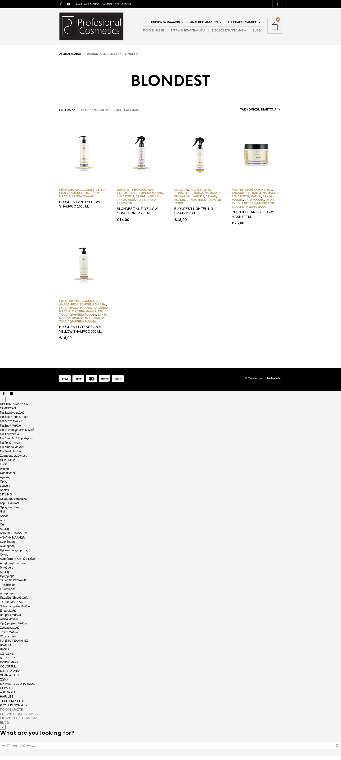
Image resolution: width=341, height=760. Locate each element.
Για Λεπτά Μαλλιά (11, 425)
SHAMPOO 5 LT (10, 678)
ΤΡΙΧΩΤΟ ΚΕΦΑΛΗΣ (13, 584)
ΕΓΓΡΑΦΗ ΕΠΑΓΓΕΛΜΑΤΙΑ (187, 32)
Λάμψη (140, 200)
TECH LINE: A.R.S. (12, 704)
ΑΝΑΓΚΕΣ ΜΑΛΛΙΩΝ (204, 24)
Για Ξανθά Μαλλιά (11, 455)
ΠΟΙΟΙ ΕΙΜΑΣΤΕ (153, 32)
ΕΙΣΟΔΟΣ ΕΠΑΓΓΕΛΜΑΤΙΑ (229, 32)
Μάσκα (256, 200)
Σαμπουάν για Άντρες (13, 459)
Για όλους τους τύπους (14, 420)
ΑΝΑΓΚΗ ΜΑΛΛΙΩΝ (12, 541)
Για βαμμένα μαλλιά (75, 312)
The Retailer (273, 382)
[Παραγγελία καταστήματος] (244, 113)
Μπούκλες (6, 571)
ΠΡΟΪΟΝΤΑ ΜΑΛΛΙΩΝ (165, 24)
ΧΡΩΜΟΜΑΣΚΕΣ (11, 666)
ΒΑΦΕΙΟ (5, 649)
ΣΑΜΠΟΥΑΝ (8, 412)
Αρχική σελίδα (70, 57)
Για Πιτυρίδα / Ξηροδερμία (16, 442)
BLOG (256, 32)
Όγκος (4, 558)
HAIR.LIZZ (6, 700)
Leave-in (123, 193)
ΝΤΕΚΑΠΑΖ (7, 661)
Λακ (2, 524)
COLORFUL (8, 670)
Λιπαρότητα (7, 597)
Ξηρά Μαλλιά (254, 203)
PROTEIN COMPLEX (13, 709)
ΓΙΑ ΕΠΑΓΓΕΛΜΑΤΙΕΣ (242, 24)
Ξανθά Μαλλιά (83, 200)
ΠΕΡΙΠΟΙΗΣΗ (9, 464)
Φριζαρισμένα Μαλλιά (13, 627)
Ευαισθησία (7, 593)
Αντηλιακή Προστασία (13, 567)
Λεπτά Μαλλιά (9, 623)
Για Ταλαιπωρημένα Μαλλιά (81, 316)
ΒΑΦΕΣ (5, 653)
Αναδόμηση (241, 197)
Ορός (3, 485)
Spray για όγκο (9, 511)
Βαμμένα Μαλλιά (149, 197)
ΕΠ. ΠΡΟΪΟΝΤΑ (10, 674)
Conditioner (7, 476)
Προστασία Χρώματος (258, 207)
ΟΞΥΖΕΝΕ (6, 657)
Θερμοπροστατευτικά (13, 502)
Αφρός (4, 519)
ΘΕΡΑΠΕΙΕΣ (8, 692)
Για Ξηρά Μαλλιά (84, 315)
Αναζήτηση (337, 749)
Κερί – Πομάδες (9, 506)
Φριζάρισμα (7, 580)
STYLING (6, 498)
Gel (2, 515)
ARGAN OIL (8, 696)
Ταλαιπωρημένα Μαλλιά (250, 210)
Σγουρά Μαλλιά (9, 631)
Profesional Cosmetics (79, 193)
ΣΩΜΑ (4, 683)
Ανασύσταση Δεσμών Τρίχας (18, 562)
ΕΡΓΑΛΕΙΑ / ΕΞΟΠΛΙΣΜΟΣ (17, 687)
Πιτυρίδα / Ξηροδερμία (14, 601)
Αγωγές (4, 481)
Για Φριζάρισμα (9, 438)
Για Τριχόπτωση (10, 446)
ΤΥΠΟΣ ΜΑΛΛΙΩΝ (11, 606)
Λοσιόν (153, 200)
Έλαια (4, 468)
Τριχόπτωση (8, 588)
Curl (2, 528)
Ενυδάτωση (125, 200)
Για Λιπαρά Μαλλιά (12, 450)
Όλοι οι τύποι (8, 640)
